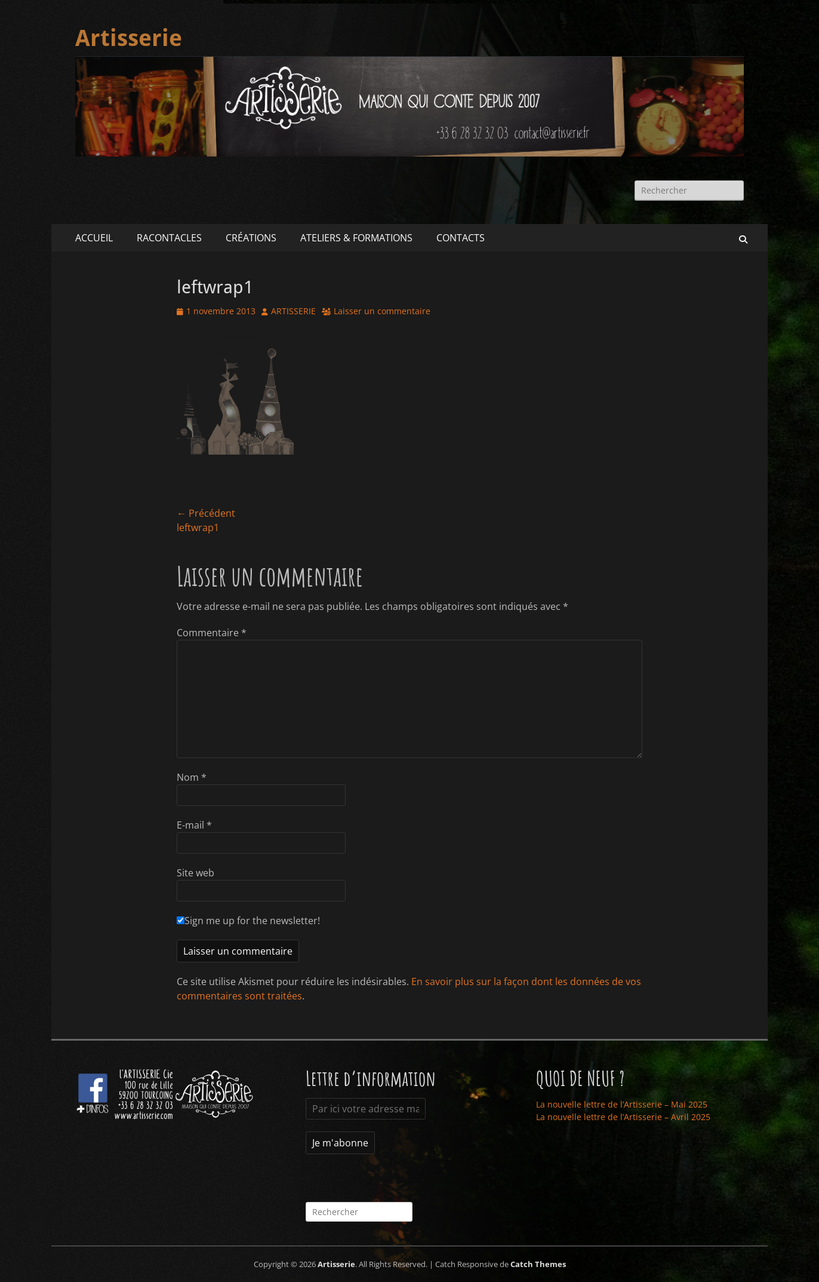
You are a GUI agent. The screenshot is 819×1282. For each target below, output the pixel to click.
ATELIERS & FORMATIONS (356, 237)
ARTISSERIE (293, 311)
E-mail (194, 825)
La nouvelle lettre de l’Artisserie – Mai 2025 (621, 1104)
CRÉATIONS (251, 237)
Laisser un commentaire (382, 311)
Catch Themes (538, 1264)
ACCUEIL (94, 237)
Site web (195, 872)
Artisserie (128, 38)
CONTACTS (460, 237)
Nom (192, 777)
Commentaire (212, 632)
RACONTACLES (169, 237)
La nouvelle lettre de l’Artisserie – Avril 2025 (623, 1116)
